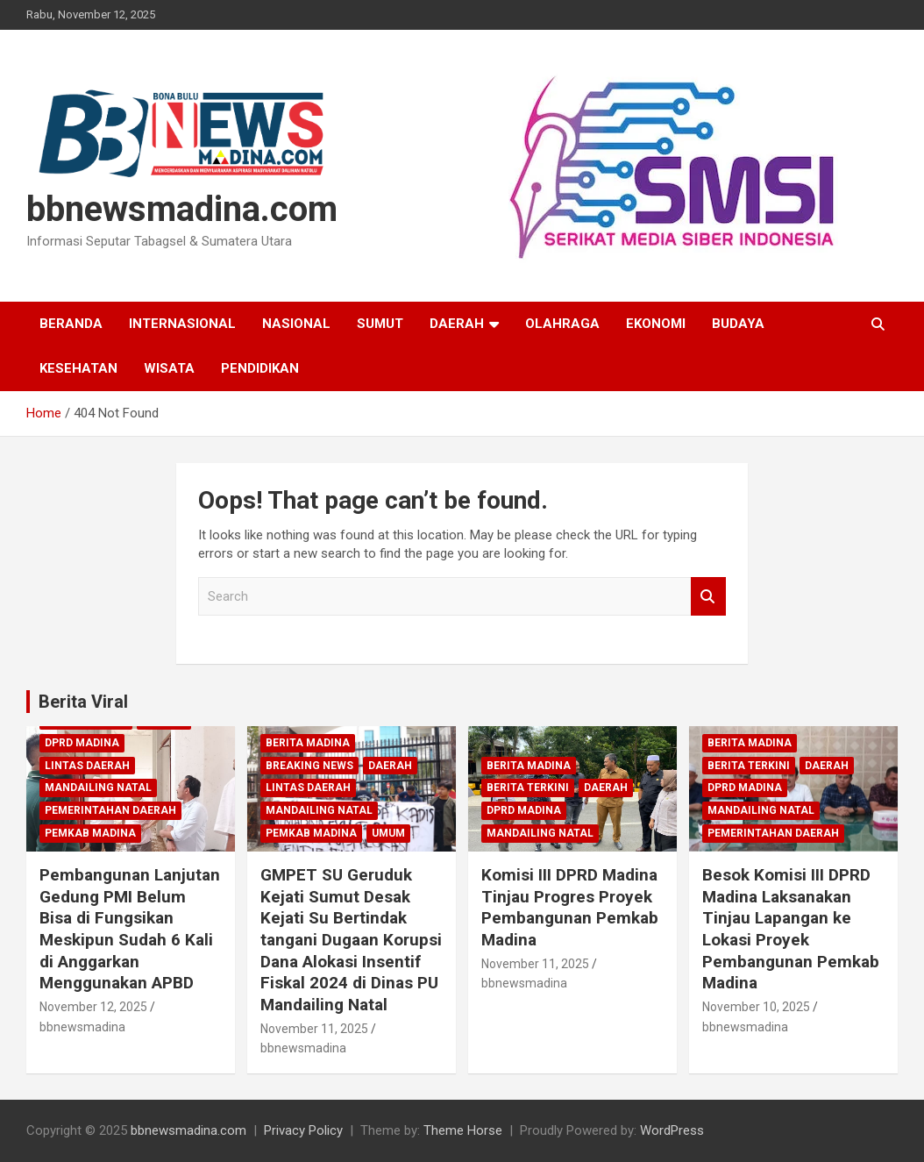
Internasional (182, 323)
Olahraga (562, 323)
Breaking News (309, 765)
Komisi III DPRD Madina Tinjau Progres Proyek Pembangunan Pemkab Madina (569, 907)
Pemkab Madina (90, 833)
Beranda (71, 323)
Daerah (457, 323)
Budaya (738, 323)
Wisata (169, 368)
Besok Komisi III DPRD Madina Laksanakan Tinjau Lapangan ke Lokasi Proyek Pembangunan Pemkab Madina (790, 929)
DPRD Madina (82, 743)
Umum (388, 833)
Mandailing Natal (98, 787)
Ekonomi (656, 323)
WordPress (672, 1130)
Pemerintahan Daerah (110, 810)
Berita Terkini (528, 787)
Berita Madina (308, 743)
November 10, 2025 (756, 1007)
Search (708, 597)
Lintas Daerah (87, 765)
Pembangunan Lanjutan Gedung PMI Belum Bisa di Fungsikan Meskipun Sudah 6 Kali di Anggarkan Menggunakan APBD (129, 929)
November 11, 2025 (314, 1029)
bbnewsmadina (82, 1027)
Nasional (296, 323)
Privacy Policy (303, 1130)
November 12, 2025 (93, 1007)
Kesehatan (78, 368)
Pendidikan (260, 368)
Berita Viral (83, 701)
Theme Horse (462, 1130)
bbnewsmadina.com (182, 209)
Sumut (380, 323)
